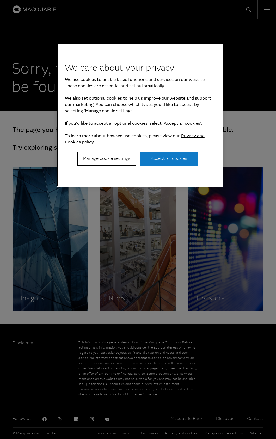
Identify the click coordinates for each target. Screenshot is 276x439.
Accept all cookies (169, 158)
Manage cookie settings (106, 158)
